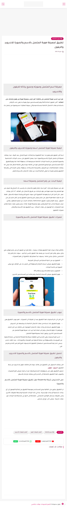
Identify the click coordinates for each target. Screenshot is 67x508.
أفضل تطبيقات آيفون (36, 432)
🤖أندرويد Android (57, 38)
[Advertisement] (33, 22)
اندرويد (55, 368)
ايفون (50, 368)
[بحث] (3, 4)
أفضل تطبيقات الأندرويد (21, 432)
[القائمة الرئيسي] (64, 4)
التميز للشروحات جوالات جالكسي (40, 504)
